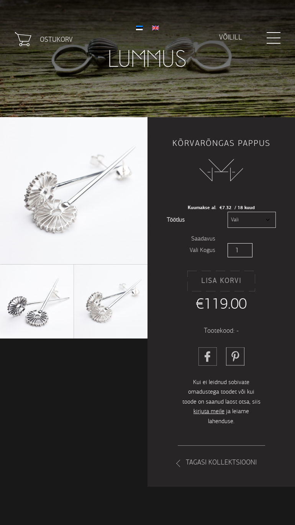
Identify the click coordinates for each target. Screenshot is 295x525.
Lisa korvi (221, 281)
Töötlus (176, 219)
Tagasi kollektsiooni (221, 462)
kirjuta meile (209, 411)
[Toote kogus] (240, 250)
